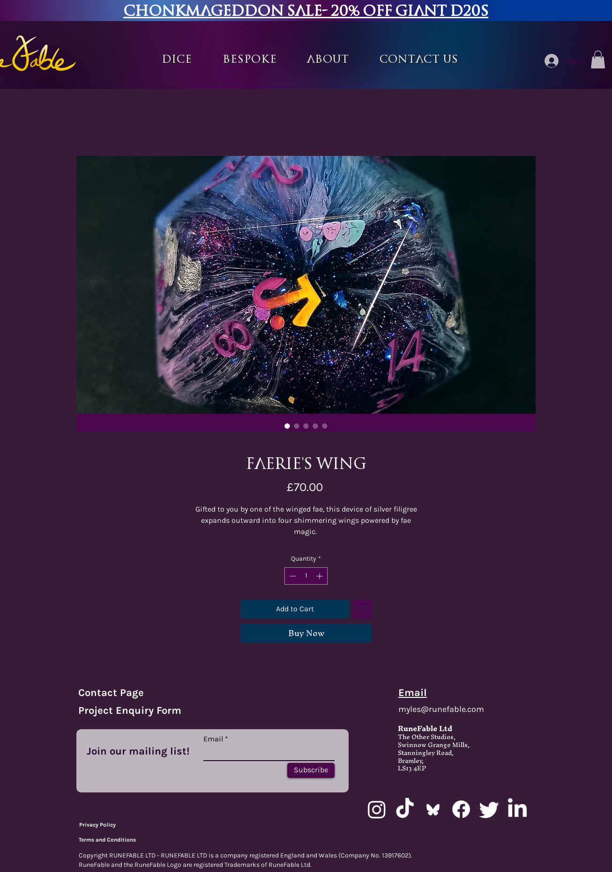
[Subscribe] (311, 770)
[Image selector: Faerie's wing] (287, 426)
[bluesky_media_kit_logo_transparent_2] (433, 809)
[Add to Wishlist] (362, 609)
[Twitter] (489, 809)
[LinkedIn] (517, 809)
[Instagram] (376, 809)
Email (213, 739)
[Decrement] (292, 576)
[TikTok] (405, 809)
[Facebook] (461, 809)
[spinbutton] (306, 576)
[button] (249, 59)
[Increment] (320, 576)
